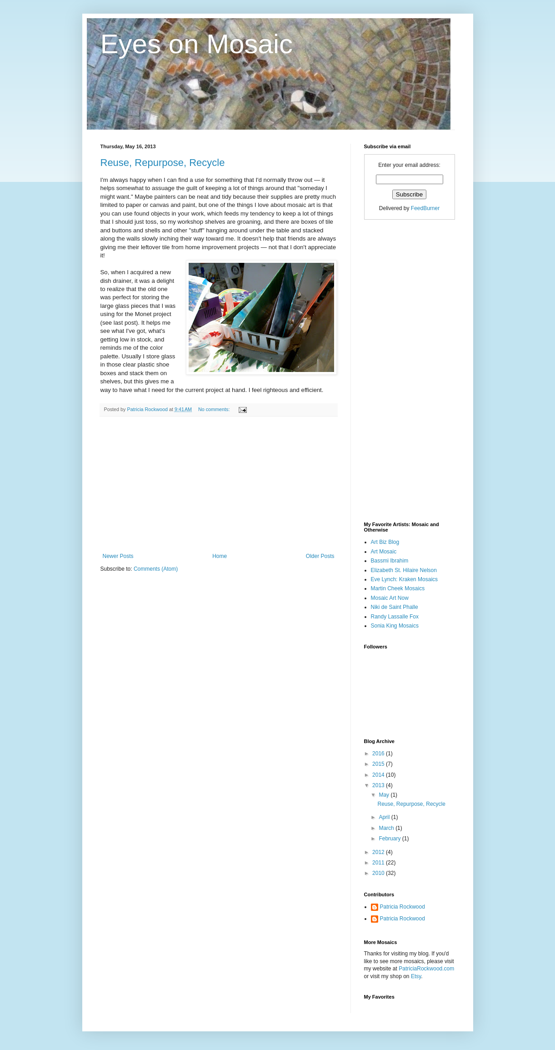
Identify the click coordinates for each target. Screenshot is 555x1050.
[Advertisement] (218, 485)
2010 (379, 873)
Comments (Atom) (156, 569)
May (384, 795)
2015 (379, 764)
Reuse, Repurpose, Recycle (162, 162)
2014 (379, 775)
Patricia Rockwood (402, 907)
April (385, 817)
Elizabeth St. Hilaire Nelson (404, 570)
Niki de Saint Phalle (394, 607)
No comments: (214, 409)
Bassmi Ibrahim (390, 561)
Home (219, 556)
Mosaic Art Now (390, 598)
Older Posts (320, 556)
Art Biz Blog (385, 542)
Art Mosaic (384, 551)
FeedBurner (425, 208)
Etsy (416, 976)
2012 (379, 852)
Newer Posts (118, 556)
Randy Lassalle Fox (395, 616)
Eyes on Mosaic (196, 44)
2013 (379, 785)
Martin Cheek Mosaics (398, 588)
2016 (379, 753)
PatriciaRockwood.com (426, 968)
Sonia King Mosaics (395, 626)
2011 (379, 862)
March (387, 828)
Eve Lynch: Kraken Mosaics (404, 579)
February (390, 838)
